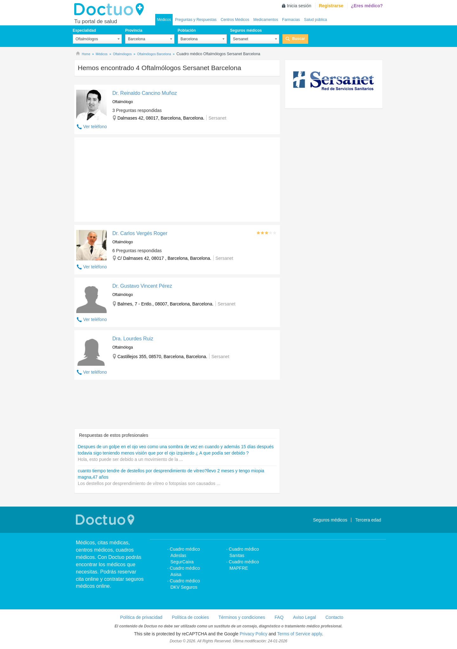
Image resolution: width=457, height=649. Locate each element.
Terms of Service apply (299, 633)
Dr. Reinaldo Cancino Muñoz (144, 93)
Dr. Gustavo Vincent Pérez (142, 286)
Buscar (298, 38)
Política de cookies (190, 617)
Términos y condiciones (241, 617)
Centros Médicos (235, 19)
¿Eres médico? (367, 5)
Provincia (133, 30)
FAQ (279, 617)
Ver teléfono (95, 126)
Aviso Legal (304, 617)
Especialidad (84, 30)
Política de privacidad (141, 617)
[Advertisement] (122, 178)
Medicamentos (265, 19)
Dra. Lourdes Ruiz (132, 338)
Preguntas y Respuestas (196, 19)
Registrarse (331, 5)
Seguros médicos (246, 30)
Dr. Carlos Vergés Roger (139, 233)
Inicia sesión (299, 5)
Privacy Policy (253, 633)
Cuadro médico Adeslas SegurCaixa (185, 555)
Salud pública (315, 19)
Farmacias (291, 19)
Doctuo (110, 9)
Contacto (334, 617)
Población (187, 30)
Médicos (164, 19)
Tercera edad (368, 519)
